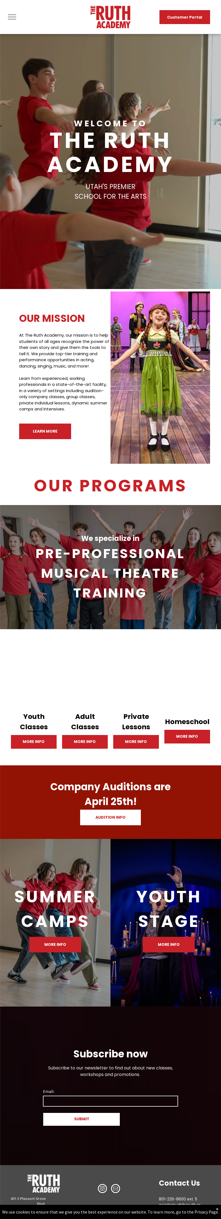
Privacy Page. (206, 1212)
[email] (115, 1189)
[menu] (12, 17)
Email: (48, 1092)
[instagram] (102, 1189)
